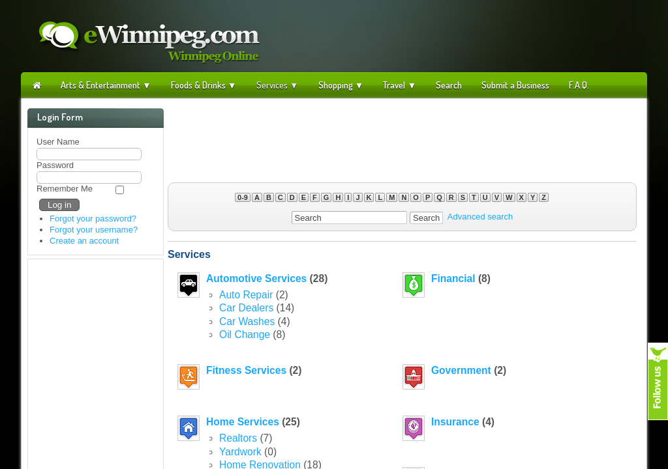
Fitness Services (246, 370)
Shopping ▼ (341, 85)
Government (461, 370)
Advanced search (480, 217)
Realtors (238, 438)
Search (449, 85)
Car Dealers (246, 307)
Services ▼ (277, 85)
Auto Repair (246, 294)
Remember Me (65, 188)
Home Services (242, 421)
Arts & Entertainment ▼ (106, 85)
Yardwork (240, 451)
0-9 (242, 197)
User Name (58, 142)
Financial (453, 278)
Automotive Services (256, 278)
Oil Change (244, 334)
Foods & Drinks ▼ (204, 85)
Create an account (84, 241)
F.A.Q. (579, 85)
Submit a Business (515, 85)
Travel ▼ (399, 85)
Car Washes (247, 321)
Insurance (455, 421)
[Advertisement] (402, 134)
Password (55, 165)
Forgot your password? (93, 218)
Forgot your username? (94, 229)
